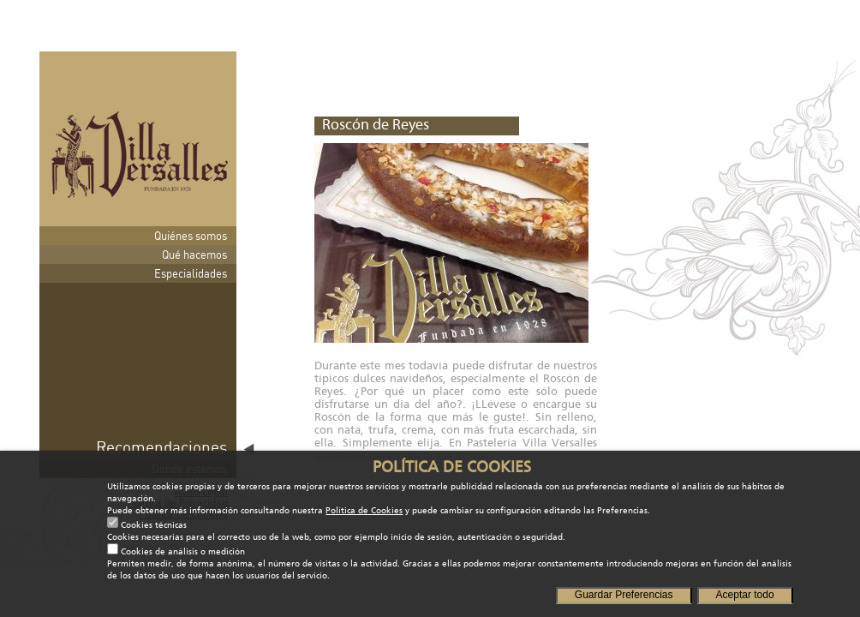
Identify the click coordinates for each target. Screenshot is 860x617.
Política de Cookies (364, 511)
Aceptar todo (745, 595)
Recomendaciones (161, 447)
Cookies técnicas (154, 525)
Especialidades (190, 273)
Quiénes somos (190, 236)
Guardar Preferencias (624, 595)
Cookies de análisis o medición (183, 552)
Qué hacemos (194, 254)
